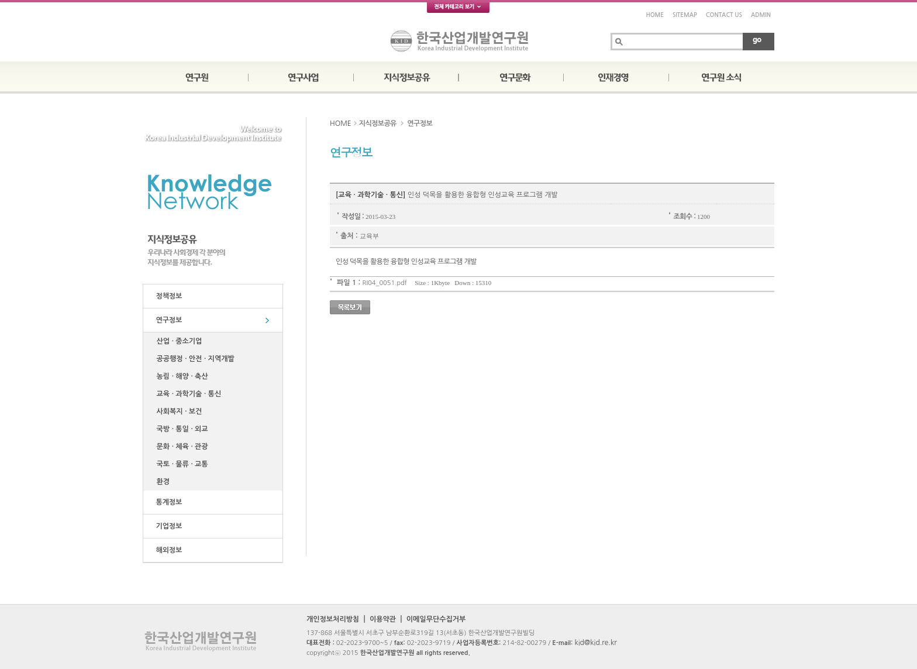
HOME (655, 15)
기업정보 (167, 526)
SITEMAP (685, 15)
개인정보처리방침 (332, 619)
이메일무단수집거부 (436, 619)
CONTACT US (724, 15)
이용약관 (383, 619)
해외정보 (167, 550)
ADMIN (761, 15)
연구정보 (167, 320)
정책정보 (167, 296)
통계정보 (167, 502)
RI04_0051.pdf (385, 283)
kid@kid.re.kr (595, 642)
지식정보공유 (378, 123)
